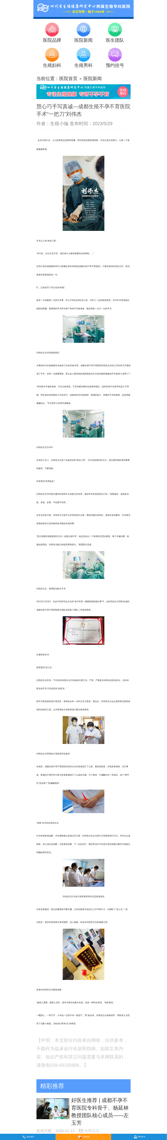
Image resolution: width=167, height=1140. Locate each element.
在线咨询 (83, 1137)
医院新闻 (93, 78)
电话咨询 (28, 1137)
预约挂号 (139, 1137)
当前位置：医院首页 (56, 78)
